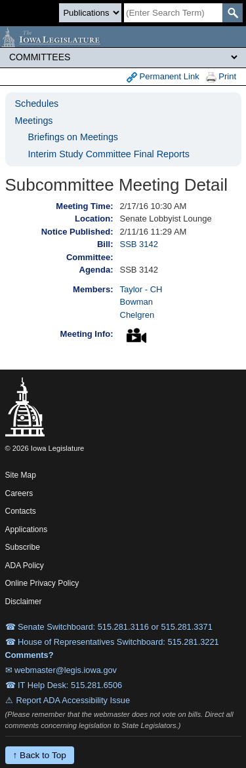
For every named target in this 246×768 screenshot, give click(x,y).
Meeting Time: (84, 206)
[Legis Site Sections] (123, 57)
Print (221, 77)
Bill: (105, 244)
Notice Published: (77, 232)
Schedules (37, 103)
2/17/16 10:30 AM (153, 206)
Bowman (137, 302)
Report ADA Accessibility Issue (73, 700)
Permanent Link (163, 77)
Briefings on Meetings (73, 137)
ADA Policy (24, 565)
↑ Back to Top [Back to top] (39, 755)
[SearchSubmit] (232, 12)
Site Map (20, 475)
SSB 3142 (139, 244)
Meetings (34, 120)
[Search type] (90, 12)
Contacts (20, 511)
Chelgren (137, 315)
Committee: (89, 257)
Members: (93, 289)
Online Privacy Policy (42, 583)
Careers (19, 493)
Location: (94, 218)
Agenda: (96, 270)
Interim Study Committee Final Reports (109, 154)
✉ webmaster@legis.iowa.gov (61, 670)
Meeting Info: (86, 334)
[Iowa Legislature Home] (123, 36)
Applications (26, 529)
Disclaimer (23, 601)
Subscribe (22, 547)
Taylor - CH (141, 289)
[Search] (173, 12)
